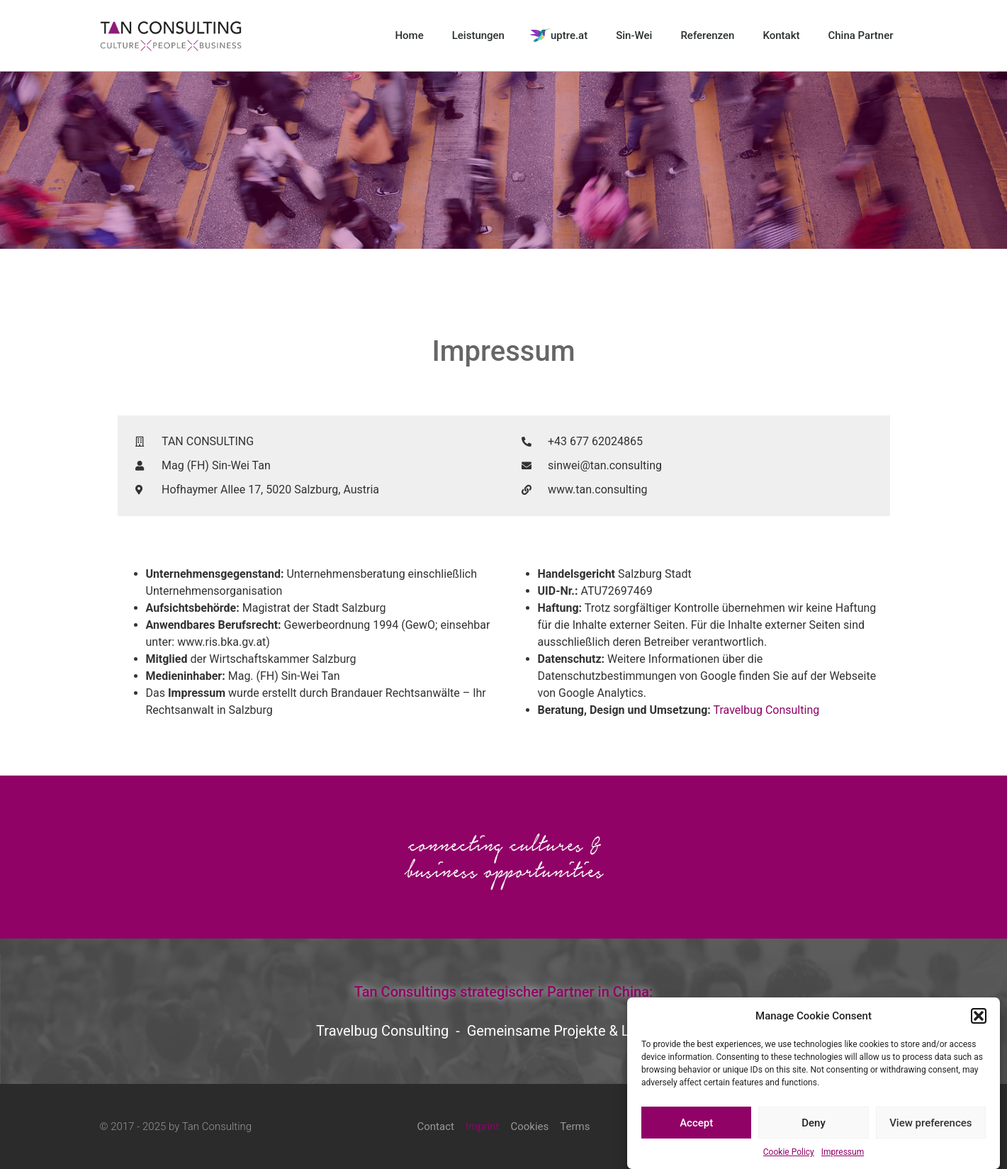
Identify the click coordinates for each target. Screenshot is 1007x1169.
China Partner (860, 35)
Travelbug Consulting (766, 710)
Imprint (483, 1126)
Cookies (529, 1126)
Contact (435, 1126)
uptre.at (569, 35)
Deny (813, 1124)
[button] (979, 1017)
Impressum (842, 1153)
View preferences (930, 1124)
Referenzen (707, 35)
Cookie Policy (788, 1153)
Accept (696, 1124)
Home (409, 35)
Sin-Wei (634, 35)
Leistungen (478, 35)
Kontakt (781, 35)
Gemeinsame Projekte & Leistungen (579, 1030)
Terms (575, 1126)
